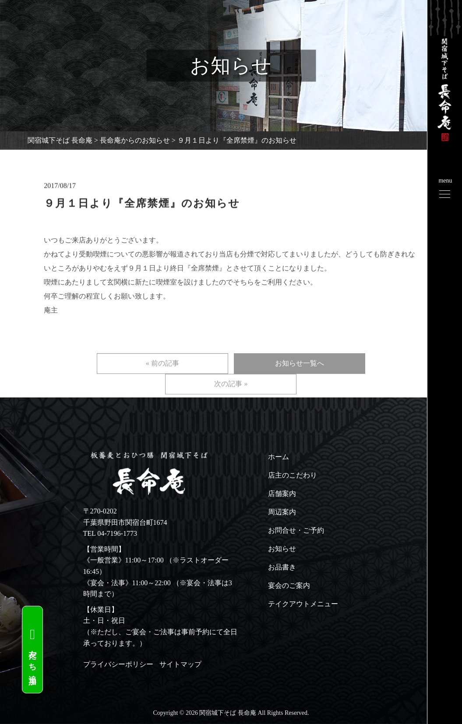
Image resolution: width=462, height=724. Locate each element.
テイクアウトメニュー (303, 604)
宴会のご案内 (289, 585)
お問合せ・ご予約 (296, 530)
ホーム (278, 456)
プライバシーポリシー (118, 664)
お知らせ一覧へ (299, 374)
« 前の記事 (162, 374)
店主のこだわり (292, 475)
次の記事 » (230, 394)
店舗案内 (282, 493)
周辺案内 (282, 512)
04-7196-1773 (117, 533)
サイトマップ (180, 664)
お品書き (282, 567)
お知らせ (282, 548)
